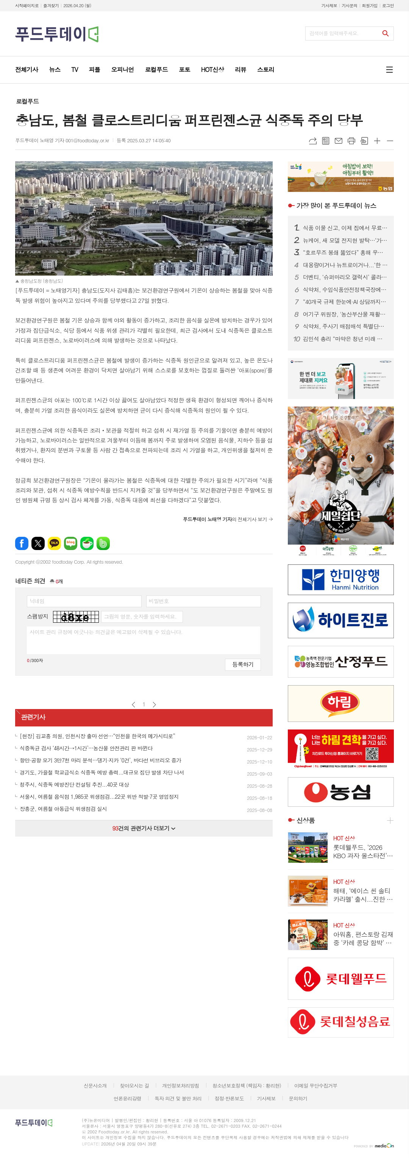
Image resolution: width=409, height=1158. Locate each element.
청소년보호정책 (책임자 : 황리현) (246, 1085)
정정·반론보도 (229, 1098)
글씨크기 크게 (377, 141)
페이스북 (21, 543)
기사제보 (329, 5)
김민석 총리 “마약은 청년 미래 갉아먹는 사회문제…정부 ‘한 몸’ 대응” (345, 339)
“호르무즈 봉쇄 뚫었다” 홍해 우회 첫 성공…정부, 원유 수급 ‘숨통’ (345, 252)
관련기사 (33, 717)
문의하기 (298, 1098)
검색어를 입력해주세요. (334, 33)
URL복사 (313, 141)
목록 (325, 141)
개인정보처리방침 (180, 1085)
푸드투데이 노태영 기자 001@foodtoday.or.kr (62, 140)
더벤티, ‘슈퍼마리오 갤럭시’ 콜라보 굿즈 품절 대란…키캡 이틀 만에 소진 (345, 277)
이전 (133, 704)
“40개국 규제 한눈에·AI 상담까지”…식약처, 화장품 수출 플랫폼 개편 (345, 301)
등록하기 (242, 664)
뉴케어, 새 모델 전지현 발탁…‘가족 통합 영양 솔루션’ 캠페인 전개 (345, 240)
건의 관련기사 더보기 (143, 828)
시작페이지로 (27, 5)
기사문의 (349, 5)
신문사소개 (95, 1085)
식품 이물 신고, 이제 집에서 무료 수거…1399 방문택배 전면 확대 (345, 228)
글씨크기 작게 (390, 141)
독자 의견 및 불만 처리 (178, 1098)
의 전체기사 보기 (225, 519)
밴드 (103, 543)
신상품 (306, 820)
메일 (338, 141)
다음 (154, 704)
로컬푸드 (27, 101)
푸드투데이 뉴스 (336, 205)
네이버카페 (87, 543)
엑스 (38, 543)
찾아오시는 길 (134, 1085)
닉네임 (37, 600)
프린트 (351, 141)
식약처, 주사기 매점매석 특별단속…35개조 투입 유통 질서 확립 (345, 326)
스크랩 (364, 141)
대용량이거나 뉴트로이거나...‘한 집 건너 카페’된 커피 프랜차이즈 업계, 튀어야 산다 (345, 265)
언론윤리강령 (127, 1098)
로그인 (388, 5)
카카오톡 (54, 543)
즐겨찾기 (51, 5)
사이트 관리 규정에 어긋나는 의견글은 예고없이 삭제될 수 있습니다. (106, 631)
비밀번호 (159, 600)
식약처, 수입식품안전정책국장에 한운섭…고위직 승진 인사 (345, 289)
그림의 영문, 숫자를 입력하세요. (140, 616)
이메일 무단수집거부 (315, 1085)
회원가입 (370, 5)
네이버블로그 (70, 543)
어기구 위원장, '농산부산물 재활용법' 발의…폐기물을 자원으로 (345, 314)
